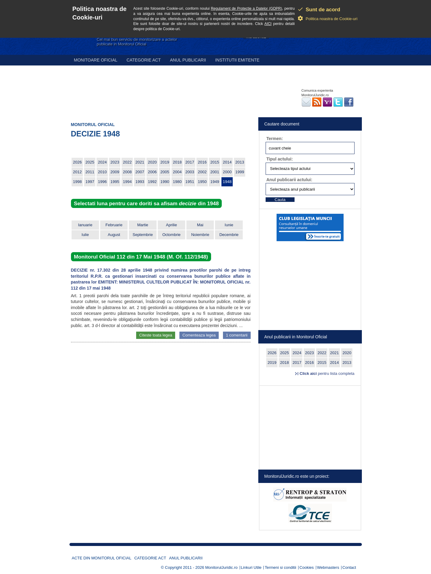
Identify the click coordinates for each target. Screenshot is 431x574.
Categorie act (143, 60)
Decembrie (228, 234)
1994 (127, 181)
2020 (152, 162)
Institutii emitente (237, 60)
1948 (227, 181)
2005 (165, 172)
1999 (239, 172)
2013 (239, 162)
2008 (127, 172)
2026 (77, 162)
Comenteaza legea (199, 335)
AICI (267, 24)
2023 (115, 162)
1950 (202, 181)
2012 (77, 172)
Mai (200, 225)
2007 (140, 172)
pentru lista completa (327, 373)
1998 (77, 181)
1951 (189, 181)
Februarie (113, 225)
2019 (165, 162)
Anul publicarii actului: (290, 179)
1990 (165, 181)
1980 (177, 181)
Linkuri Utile (251, 567)
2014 (227, 162)
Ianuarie (85, 225)
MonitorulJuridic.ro (221, 567)
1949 (214, 181)
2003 (189, 172)
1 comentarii (237, 335)
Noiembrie (200, 234)
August (114, 234)
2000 (227, 172)
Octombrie (171, 234)
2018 (177, 162)
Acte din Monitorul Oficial (102, 558)
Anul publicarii (188, 60)
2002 (202, 172)
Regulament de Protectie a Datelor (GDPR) (246, 8)
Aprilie (171, 225)
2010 (102, 172)
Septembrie (142, 234)
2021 (140, 162)
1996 (102, 181)
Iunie (229, 225)
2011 (90, 172)
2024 (102, 162)
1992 (152, 181)
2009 (115, 172)
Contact (349, 567)
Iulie (85, 234)
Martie (142, 225)
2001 (214, 172)
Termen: (275, 138)
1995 (115, 181)
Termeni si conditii (280, 567)
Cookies (306, 567)
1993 (140, 181)
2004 (177, 172)
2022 (127, 162)
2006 (152, 172)
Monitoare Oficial (96, 60)
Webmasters (328, 567)
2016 (202, 162)
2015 (214, 162)
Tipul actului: (280, 159)
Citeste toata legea (155, 335)
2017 (189, 162)
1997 (90, 181)
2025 (90, 162)
